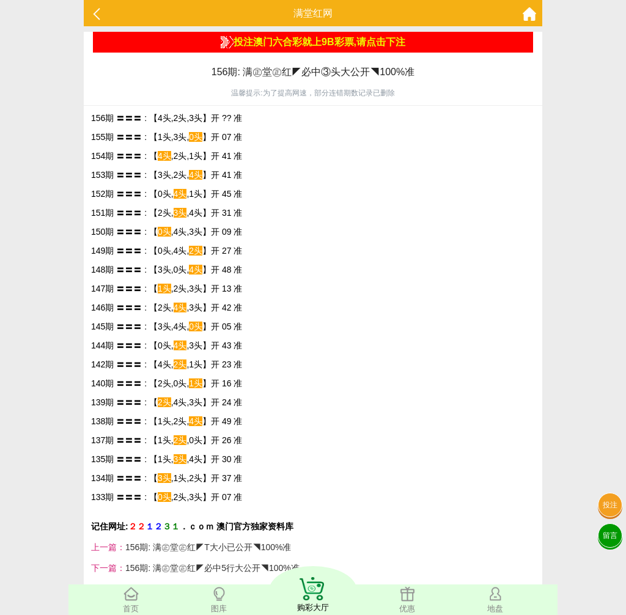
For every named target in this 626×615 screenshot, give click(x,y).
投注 (610, 505)
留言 (610, 535)
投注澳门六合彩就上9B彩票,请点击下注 (313, 42)
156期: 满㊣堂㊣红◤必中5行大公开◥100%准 (212, 568)
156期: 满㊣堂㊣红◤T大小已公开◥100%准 (208, 547)
